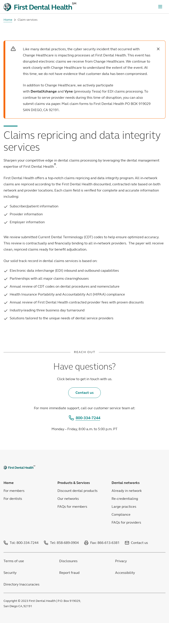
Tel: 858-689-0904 (64, 543)
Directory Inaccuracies (21, 584)
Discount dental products (77, 491)
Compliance (121, 514)
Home (8, 20)
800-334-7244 (84, 417)
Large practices (124, 506)
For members (14, 491)
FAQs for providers (126, 522)
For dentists (13, 499)
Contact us (84, 393)
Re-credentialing (125, 499)
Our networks (68, 499)
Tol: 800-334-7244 (24, 543)
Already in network (127, 491)
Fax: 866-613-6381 (104, 543)
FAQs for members (72, 506)
